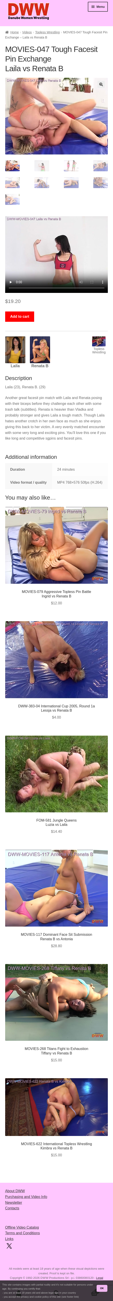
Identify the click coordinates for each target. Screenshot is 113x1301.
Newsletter (13, 1202)
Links (9, 1239)
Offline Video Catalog (22, 1227)
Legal (99, 1278)
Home (14, 32)
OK (102, 1288)
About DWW (15, 1191)
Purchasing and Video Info (26, 1197)
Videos (27, 32)
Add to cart (19, 316)
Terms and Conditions (22, 1233)
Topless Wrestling (47, 32)
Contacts (12, 1208)
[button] (101, 84)
